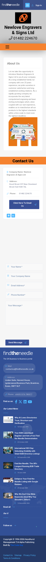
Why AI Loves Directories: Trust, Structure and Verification (26, 420)
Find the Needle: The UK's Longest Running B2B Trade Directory (27, 466)
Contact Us (8, 555)
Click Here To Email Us (25, 204)
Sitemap (18, 555)
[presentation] (23, 332)
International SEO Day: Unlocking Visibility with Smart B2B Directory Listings (27, 451)
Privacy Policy (29, 555)
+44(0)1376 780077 (23, 394)
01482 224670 (23, 38)
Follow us (9, 525)
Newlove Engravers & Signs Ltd (23, 30)
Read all (8, 507)
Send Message (17, 342)
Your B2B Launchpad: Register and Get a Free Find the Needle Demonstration (27, 436)
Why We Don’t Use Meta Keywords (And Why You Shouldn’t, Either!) (25, 497)
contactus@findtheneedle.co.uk (19, 369)
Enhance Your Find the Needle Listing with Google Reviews (26, 481)
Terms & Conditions (11, 558)
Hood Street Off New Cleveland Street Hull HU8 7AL (23, 185)
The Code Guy (16, 545)
